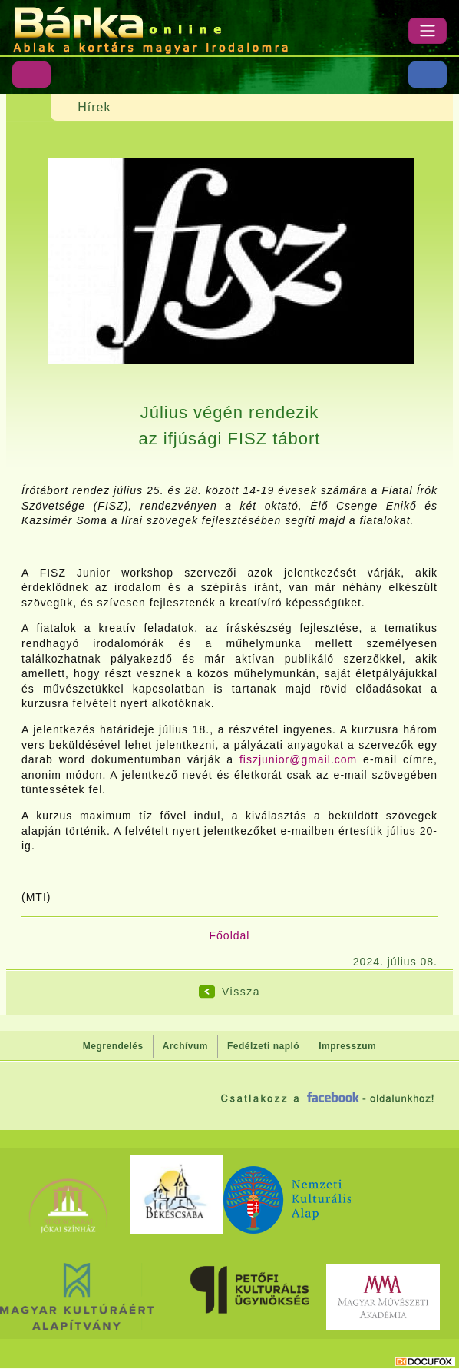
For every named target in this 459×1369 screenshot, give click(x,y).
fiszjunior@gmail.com (298, 759)
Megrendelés (113, 1046)
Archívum (185, 1046)
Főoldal (230, 935)
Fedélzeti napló (263, 1046)
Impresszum (347, 1046)
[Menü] (427, 31)
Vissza (241, 991)
